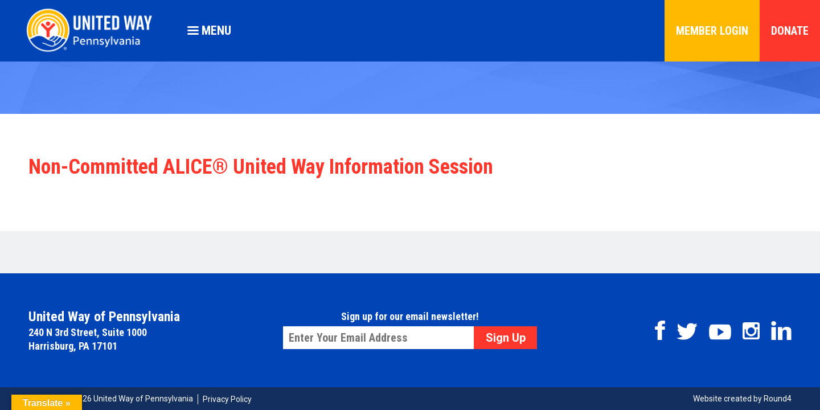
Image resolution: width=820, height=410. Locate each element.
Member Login (712, 31)
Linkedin (781, 330)
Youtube (720, 332)
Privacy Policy (227, 399)
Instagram (751, 331)
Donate (790, 31)
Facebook (660, 330)
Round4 (778, 398)
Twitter (687, 331)
